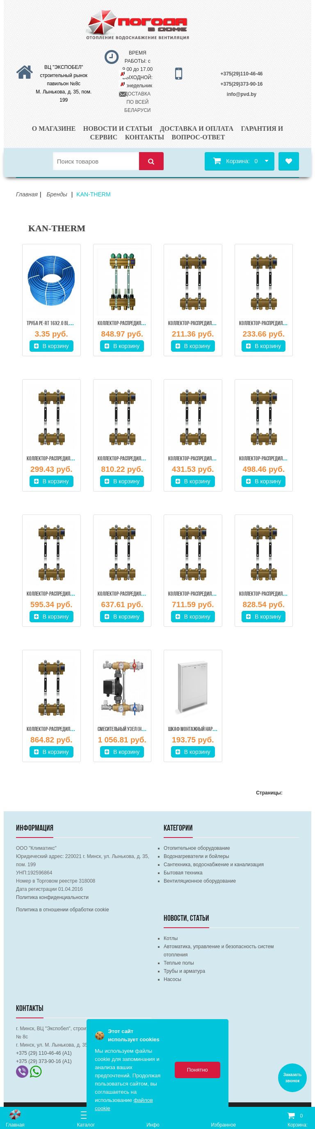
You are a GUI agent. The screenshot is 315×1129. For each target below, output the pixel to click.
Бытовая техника (183, 873)
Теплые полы (179, 963)
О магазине (54, 128)
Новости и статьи (118, 128)
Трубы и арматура (184, 971)
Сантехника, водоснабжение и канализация (214, 864)
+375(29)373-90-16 (241, 84)
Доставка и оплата (196, 128)
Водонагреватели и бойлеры (196, 856)
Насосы (172, 979)
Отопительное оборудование (197, 848)
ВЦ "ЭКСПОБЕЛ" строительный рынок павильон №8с (64, 75)
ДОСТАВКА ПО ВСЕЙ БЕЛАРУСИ (137, 102)
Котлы (171, 938)
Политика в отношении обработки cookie (62, 910)
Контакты (144, 137)
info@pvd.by (241, 94)
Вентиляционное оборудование (200, 881)
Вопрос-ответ (198, 137)
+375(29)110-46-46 (241, 74)
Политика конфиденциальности (52, 897)
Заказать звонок (292, 1077)
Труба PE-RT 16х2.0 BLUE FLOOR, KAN (61, 324)
